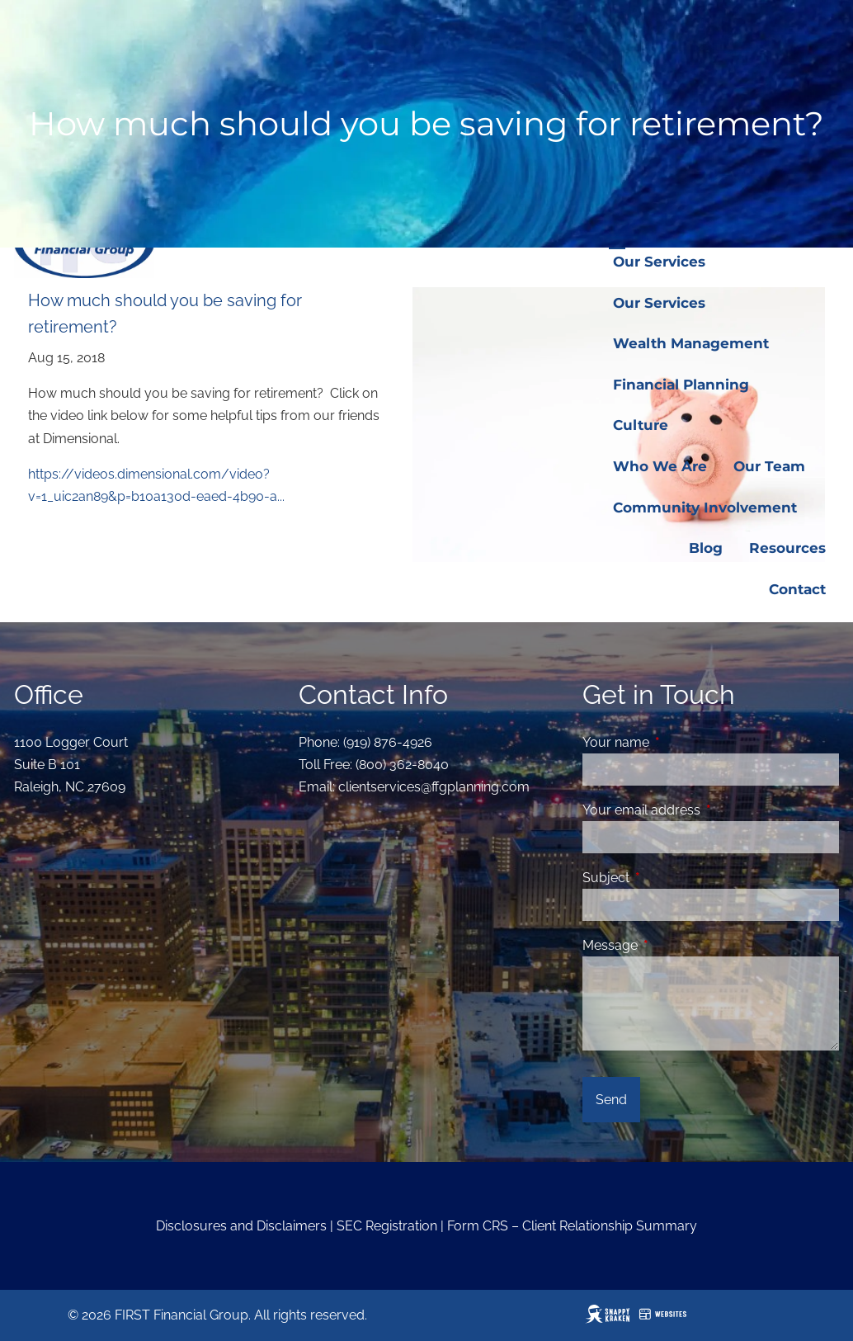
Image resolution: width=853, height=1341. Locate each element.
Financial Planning (681, 384)
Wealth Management (691, 343)
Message (673, 945)
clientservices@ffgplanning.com (434, 787)
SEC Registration (387, 1226)
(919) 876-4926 (387, 742)
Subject (669, 877)
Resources (787, 548)
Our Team (769, 466)
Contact (797, 589)
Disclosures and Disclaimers (241, 1226)
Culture (640, 425)
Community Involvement (705, 507)
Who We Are (660, 466)
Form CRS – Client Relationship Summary (572, 1226)
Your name (679, 742)
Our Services (659, 261)
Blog (706, 548)
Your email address (704, 810)
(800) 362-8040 (402, 764)
